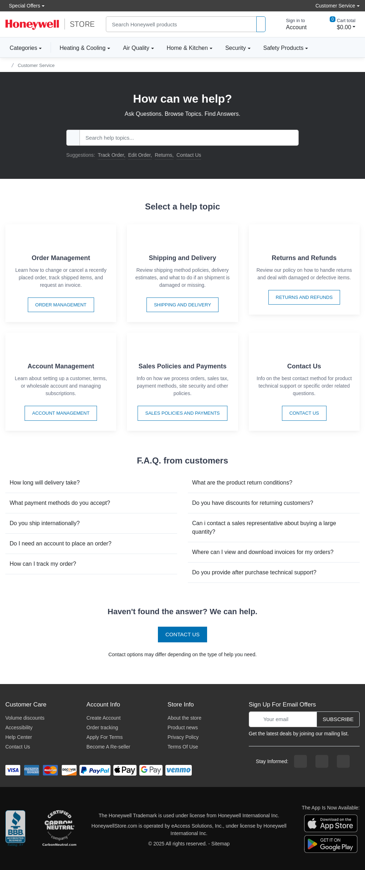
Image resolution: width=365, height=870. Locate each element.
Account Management (60, 413)
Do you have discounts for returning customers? (252, 503)
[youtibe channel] (343, 761)
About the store (184, 718)
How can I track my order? (43, 564)
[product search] (261, 24)
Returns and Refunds (304, 297)
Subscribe (338, 719)
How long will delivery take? (45, 483)
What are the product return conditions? (242, 483)
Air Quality (136, 48)
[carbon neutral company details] (59, 829)
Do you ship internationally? (45, 523)
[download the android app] (331, 843)
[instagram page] (321, 761)
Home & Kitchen (187, 48)
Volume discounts (25, 718)
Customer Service (36, 65)
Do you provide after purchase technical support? (254, 572)
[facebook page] (300, 761)
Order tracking (102, 727)
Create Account (104, 718)
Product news (183, 727)
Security (235, 48)
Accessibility (18, 727)
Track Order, (111, 155)
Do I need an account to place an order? (61, 543)
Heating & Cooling (83, 48)
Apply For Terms (105, 737)
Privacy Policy (183, 737)
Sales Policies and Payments (182, 413)
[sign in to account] (291, 24)
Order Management (61, 304)
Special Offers (22, 5)
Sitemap (220, 843)
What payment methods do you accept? (60, 503)
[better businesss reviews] (15, 829)
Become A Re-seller (108, 747)
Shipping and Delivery (182, 304)
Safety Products (283, 48)
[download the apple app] (331, 822)
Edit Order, (140, 155)
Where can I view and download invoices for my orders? (263, 552)
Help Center (18, 737)
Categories (21, 48)
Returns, (164, 155)
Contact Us (188, 155)
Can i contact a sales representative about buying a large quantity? (264, 527)
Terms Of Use (183, 747)
